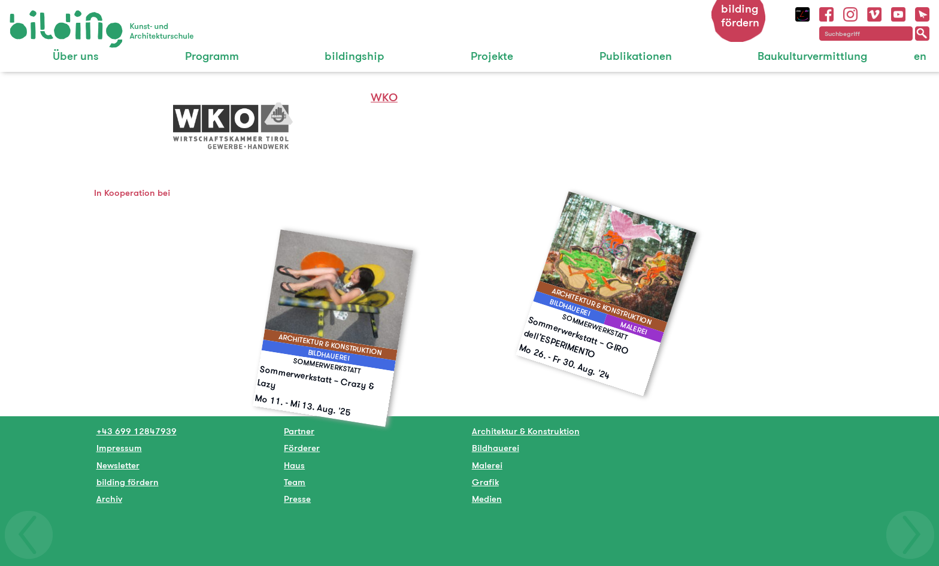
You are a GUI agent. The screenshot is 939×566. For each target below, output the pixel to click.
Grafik (485, 482)
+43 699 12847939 (136, 431)
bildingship (354, 56)
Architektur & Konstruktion (526, 431)
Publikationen (635, 56)
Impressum (119, 447)
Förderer (302, 447)
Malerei (487, 465)
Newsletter (118, 465)
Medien (487, 498)
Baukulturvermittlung (812, 56)
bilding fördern (740, 15)
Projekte (492, 56)
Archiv (109, 498)
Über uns (76, 56)
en (920, 56)
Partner (299, 431)
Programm (212, 56)
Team (294, 482)
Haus (294, 465)
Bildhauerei (495, 447)
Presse (297, 498)
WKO (384, 97)
